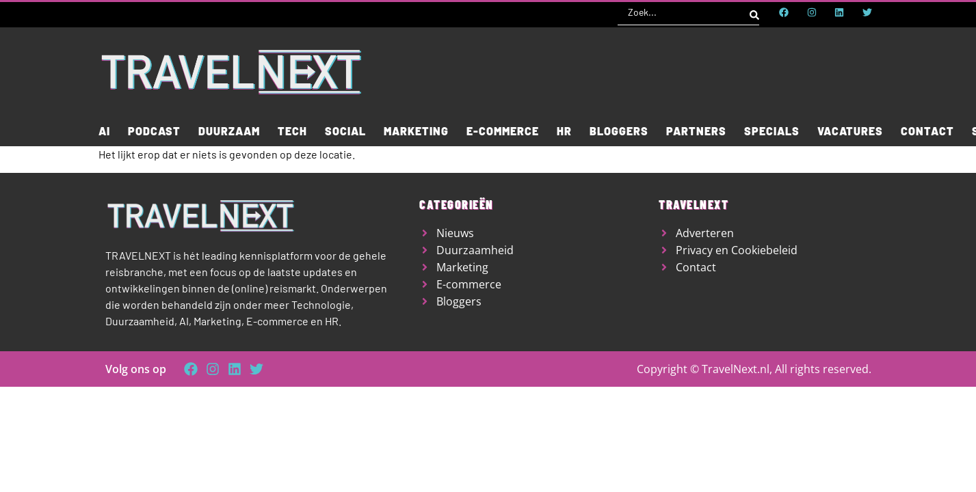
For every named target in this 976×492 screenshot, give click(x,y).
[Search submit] (754, 12)
